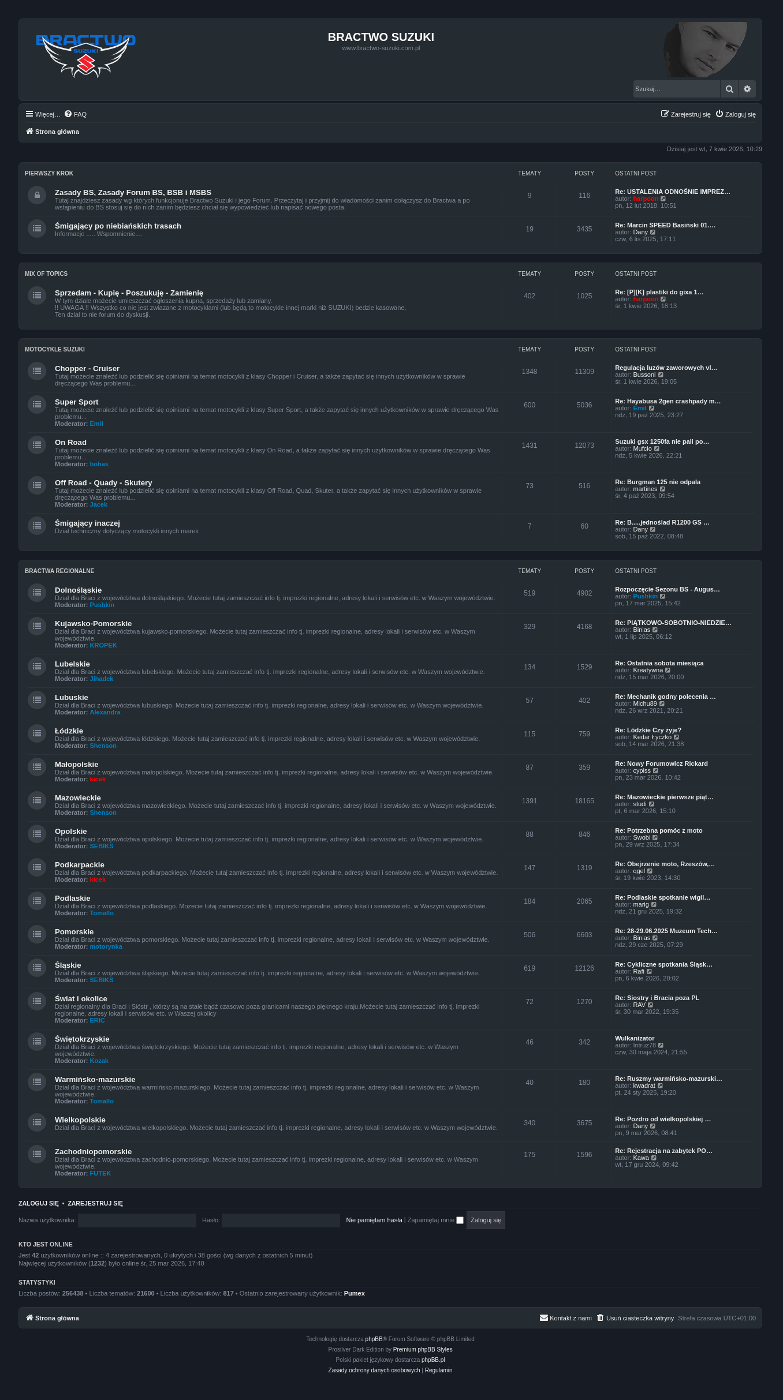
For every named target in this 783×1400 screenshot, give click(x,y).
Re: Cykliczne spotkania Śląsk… (664, 964)
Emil (96, 423)
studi (639, 803)
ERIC (97, 1020)
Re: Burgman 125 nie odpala (657, 481)
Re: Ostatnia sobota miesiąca (659, 663)
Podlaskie (73, 898)
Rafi (638, 971)
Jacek (99, 504)
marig (641, 904)
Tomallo (102, 912)
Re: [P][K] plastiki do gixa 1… (659, 292)
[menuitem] (75, 114)
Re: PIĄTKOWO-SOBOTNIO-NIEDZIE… (673, 622)
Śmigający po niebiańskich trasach (118, 226)
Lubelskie (72, 664)
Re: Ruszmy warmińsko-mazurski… (668, 1078)
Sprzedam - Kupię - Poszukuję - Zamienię (129, 293)
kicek (98, 779)
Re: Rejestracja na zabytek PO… (664, 1150)
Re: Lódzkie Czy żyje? (648, 730)
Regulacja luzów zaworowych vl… (666, 367)
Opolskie (71, 831)
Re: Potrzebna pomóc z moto (659, 830)
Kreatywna (648, 670)
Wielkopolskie (80, 1119)
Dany (640, 232)
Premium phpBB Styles (423, 1349)
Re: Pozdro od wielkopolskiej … (663, 1118)
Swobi (641, 837)
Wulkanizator (634, 1038)
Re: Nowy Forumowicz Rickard (661, 763)
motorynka (106, 946)
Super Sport (76, 402)
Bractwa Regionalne (59, 571)
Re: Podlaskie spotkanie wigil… (662, 897)
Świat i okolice (81, 998)
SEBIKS (102, 846)
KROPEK (103, 645)
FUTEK (100, 1173)
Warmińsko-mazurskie (95, 1079)
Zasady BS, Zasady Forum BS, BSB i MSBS (133, 192)
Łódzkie (69, 731)
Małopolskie (76, 764)
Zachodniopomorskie (93, 1151)
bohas (99, 464)
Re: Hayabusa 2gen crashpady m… (668, 401)
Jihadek (102, 678)
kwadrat (644, 1085)
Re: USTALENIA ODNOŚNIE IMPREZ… (672, 191)
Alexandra (105, 712)
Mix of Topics (46, 274)
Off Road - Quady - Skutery (103, 482)
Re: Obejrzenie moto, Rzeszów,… (665, 863)
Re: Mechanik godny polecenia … (665, 696)
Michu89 (645, 703)
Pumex (354, 1293)
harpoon (645, 198)
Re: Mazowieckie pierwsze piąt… (664, 796)
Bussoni (644, 374)
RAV (639, 1004)
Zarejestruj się (95, 1203)
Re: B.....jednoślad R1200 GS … (662, 522)
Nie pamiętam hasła (374, 1219)
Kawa (641, 1157)
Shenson (103, 745)
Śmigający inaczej (87, 523)
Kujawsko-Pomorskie (93, 623)
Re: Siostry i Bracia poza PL (657, 997)
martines (645, 488)
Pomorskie (74, 931)
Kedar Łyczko (652, 736)
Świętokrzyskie (82, 1039)
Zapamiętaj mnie (436, 1219)
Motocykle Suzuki (55, 349)
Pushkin (102, 604)
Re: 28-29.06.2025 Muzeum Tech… (666, 930)
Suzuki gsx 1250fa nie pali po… (662, 441)
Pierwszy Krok (49, 173)
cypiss (642, 770)
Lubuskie (71, 697)
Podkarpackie (80, 864)
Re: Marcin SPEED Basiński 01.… (665, 225)
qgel (639, 870)
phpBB (374, 1339)
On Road (71, 442)
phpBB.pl (433, 1360)
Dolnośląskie (78, 590)
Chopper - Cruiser (87, 368)
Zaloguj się (38, 1203)
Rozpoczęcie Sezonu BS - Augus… (667, 589)
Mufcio (642, 448)
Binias (641, 629)
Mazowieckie (78, 797)
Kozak (99, 1060)
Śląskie (68, 965)
